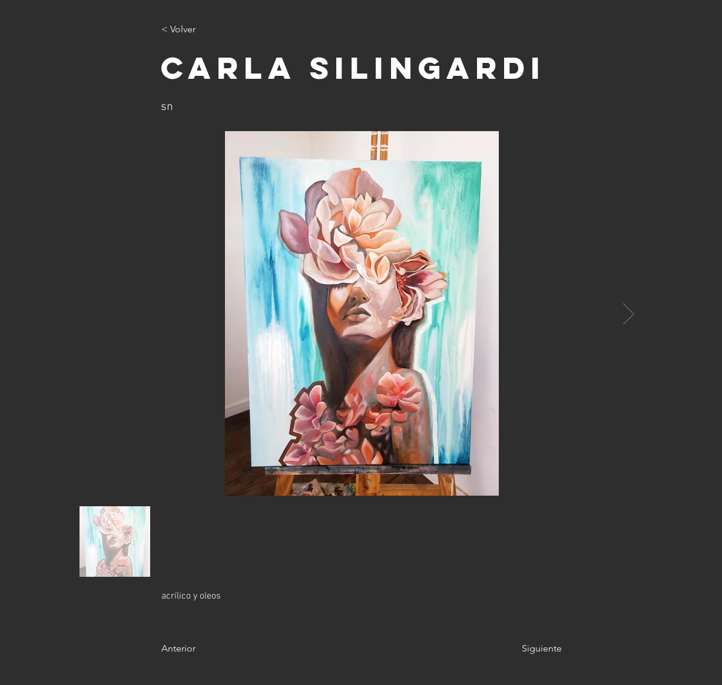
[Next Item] (628, 313)
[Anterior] (200, 648)
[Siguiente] (532, 648)
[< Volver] (200, 29)
